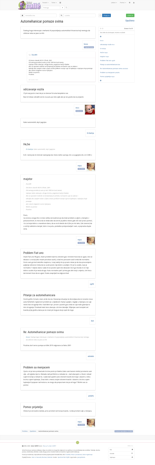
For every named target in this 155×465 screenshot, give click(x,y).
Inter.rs (34, 457)
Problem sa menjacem (110, 72)
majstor (104, 56)
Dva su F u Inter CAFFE (49, 446)
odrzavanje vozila (107, 44)
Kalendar (50, 457)
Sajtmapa (121, 457)
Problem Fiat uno (107, 60)
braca (86, 44)
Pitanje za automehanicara (110, 64)
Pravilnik (68, 454)
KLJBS (67, 457)
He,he (104, 52)
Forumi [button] (45, 3)
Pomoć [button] (123, 3)
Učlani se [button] (130, 15)
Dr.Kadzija (90, 133)
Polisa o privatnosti (76, 454)
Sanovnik (38, 457)
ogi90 (92, 284)
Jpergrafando (81, 457)
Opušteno (129, 20)
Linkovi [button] (114, 3)
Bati (92, 321)
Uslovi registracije (87, 454)
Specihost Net (62, 457)
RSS (121, 450)
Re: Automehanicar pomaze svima (114, 68)
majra (80, 166)
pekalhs (91, 396)
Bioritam (44, 457)
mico (77, 108)
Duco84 (34, 55)
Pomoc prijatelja (107, 76)
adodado (91, 356)
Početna (24, 431)
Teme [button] (54, 3)
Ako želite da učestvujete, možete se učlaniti (112, 32)
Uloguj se (106, 15)
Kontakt (121, 453)
